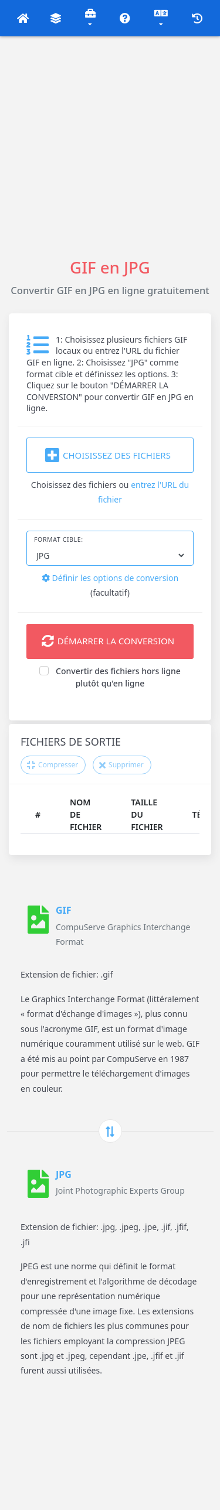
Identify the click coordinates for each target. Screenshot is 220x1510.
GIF (64, 910)
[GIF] (38, 925)
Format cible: (58, 539)
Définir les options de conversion (110, 577)
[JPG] (38, 1183)
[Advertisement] (110, 146)
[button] (23, 18)
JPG (64, 1174)
